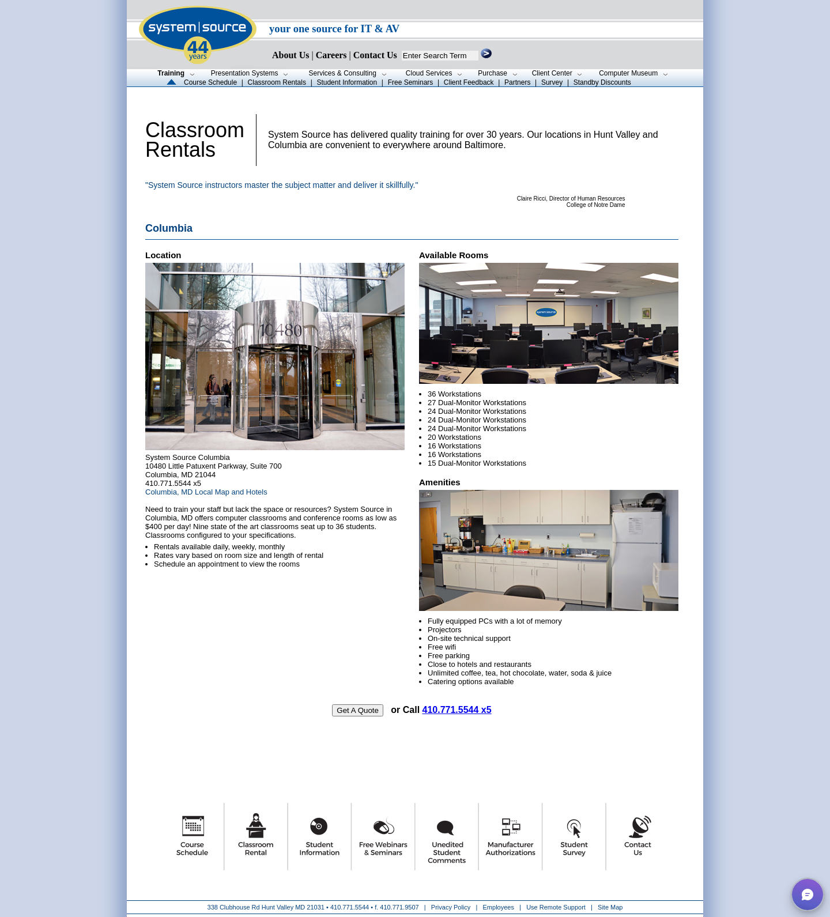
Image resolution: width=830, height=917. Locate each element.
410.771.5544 (349, 907)
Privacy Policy (452, 907)
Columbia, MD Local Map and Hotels (206, 492)
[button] (807, 894)
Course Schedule (210, 82)
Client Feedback (469, 82)
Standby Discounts (602, 82)
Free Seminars (410, 82)
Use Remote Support (556, 907)
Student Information (346, 82)
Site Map (610, 907)
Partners (517, 82)
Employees (498, 907)
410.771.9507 (399, 907)
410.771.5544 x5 (457, 710)
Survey (552, 82)
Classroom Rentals (277, 82)
